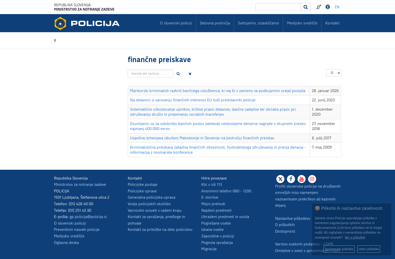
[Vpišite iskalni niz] (278, 7)
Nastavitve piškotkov (292, 218)
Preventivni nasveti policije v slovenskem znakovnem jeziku (319, 7)
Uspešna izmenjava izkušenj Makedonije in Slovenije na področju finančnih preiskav (202, 138)
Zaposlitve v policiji (217, 236)
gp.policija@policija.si (88, 216)
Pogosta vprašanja (217, 242)
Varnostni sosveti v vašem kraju (155, 210)
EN (337, 7)
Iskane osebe (212, 229)
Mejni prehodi (213, 203)
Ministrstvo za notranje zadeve (80, 184)
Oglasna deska (66, 242)
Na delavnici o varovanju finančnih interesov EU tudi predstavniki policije (192, 100)
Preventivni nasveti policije (77, 229)
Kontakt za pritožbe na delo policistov (160, 229)
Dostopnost (285, 231)
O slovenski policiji (70, 223)
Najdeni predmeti (216, 210)
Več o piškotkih (355, 237)
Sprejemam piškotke (339, 249)
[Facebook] (291, 179)
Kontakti (332, 23)
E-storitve (209, 197)
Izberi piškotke (368, 249)
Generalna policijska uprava (151, 197)
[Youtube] (302, 179)
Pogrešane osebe (216, 223)
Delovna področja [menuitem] (215, 23)
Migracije (209, 248)
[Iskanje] (306, 7)
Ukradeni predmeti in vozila (225, 216)
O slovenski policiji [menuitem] (176, 23)
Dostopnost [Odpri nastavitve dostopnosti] (328, 7)
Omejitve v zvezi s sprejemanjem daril (307, 250)
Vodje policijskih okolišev (149, 203)
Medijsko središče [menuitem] (302, 23)
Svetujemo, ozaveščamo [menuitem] (258, 23)
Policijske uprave (142, 191)
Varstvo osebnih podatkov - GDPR (304, 244)
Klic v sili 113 (211, 184)
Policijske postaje (142, 184)
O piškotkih (285, 224)
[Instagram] (312, 179)
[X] (280, 179)
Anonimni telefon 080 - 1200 (226, 191)
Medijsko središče (69, 236)
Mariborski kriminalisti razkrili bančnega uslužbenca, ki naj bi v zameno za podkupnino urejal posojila (217, 90)
